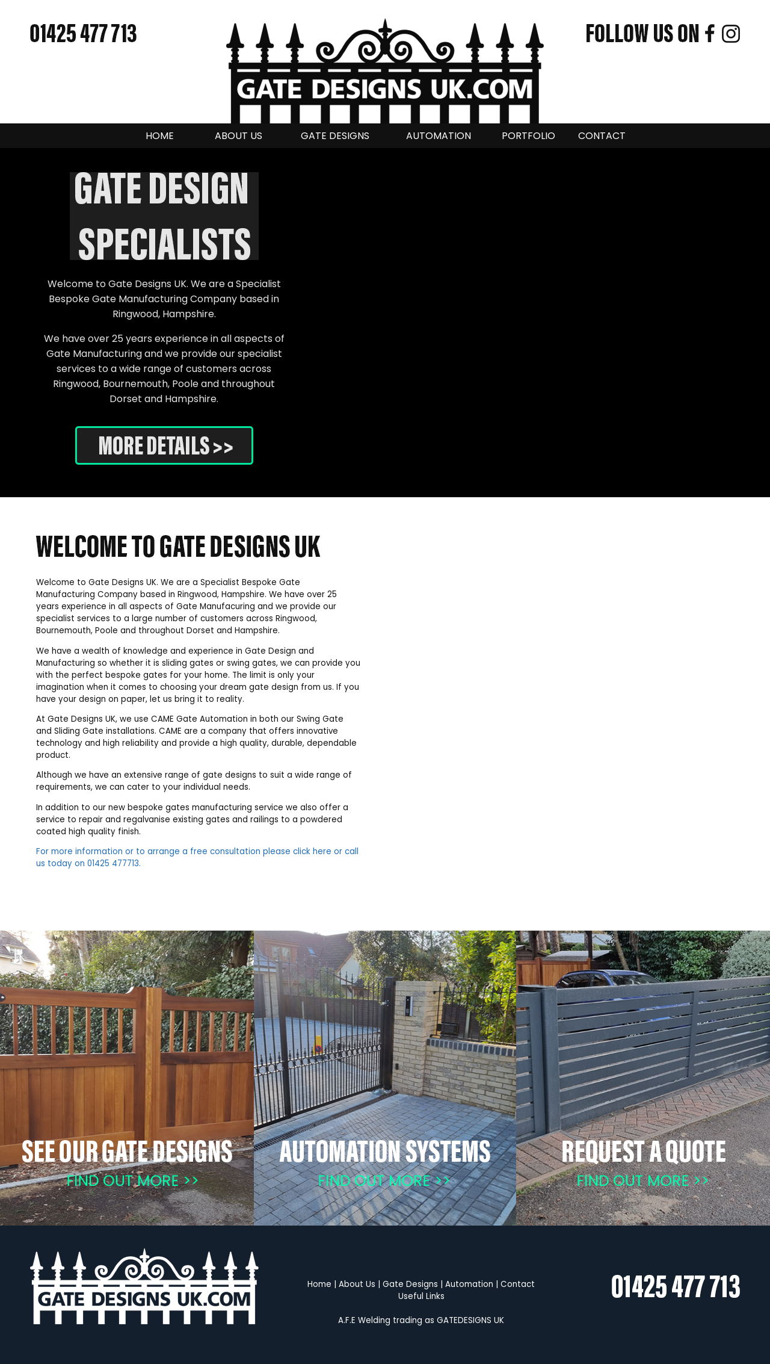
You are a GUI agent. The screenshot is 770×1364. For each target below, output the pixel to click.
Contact (517, 1284)
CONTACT (602, 136)
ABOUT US (238, 136)
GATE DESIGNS (335, 136)
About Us (357, 1284)
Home (319, 1284)
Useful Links (421, 1296)
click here (312, 851)
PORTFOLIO (528, 136)
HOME (160, 136)
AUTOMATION (438, 136)
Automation (469, 1284)
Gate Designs (410, 1284)
